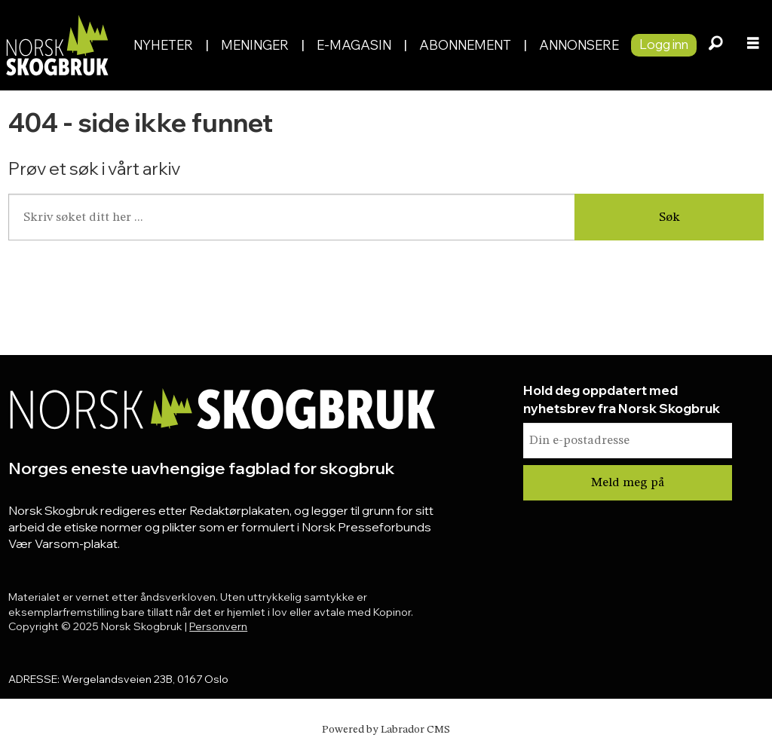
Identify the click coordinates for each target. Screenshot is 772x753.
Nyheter (163, 45)
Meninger (255, 45)
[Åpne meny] (753, 45)
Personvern (218, 626)
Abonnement (465, 45)
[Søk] (715, 45)
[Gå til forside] (56, 45)
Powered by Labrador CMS (386, 729)
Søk (669, 217)
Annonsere (579, 45)
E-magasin (354, 45)
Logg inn (663, 44)
